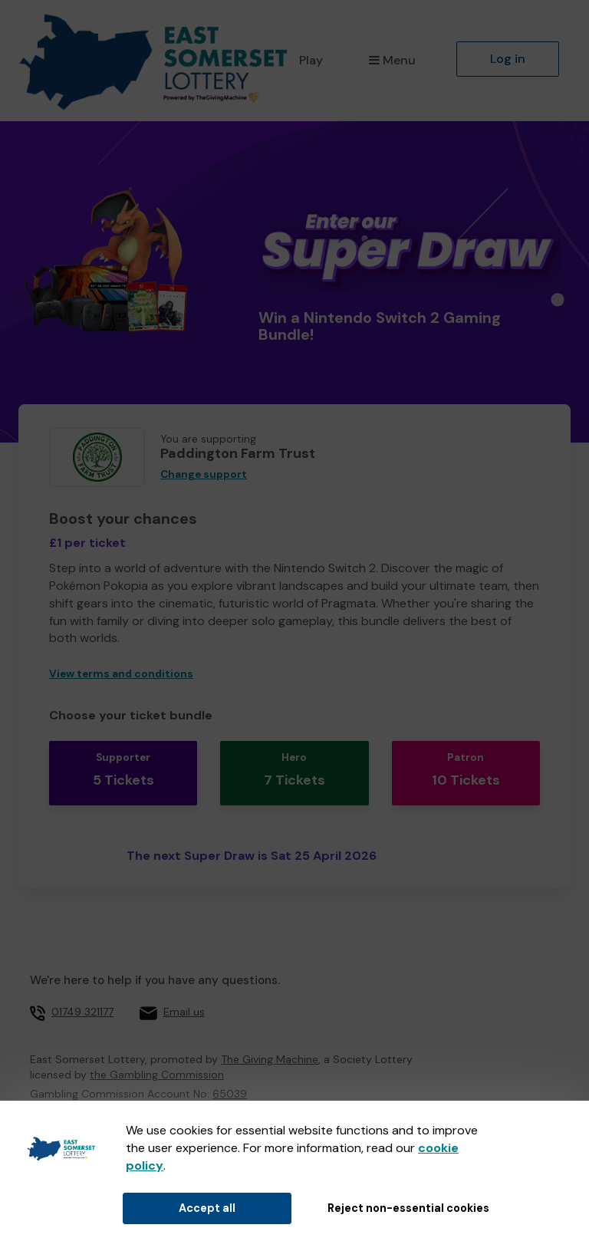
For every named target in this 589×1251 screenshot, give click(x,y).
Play (311, 60)
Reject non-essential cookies (408, 1208)
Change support (203, 474)
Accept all (207, 1208)
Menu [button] (392, 60)
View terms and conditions (121, 673)
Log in (507, 59)
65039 (229, 1094)
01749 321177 (82, 1012)
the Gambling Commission (157, 1074)
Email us (184, 1012)
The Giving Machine (269, 1059)
